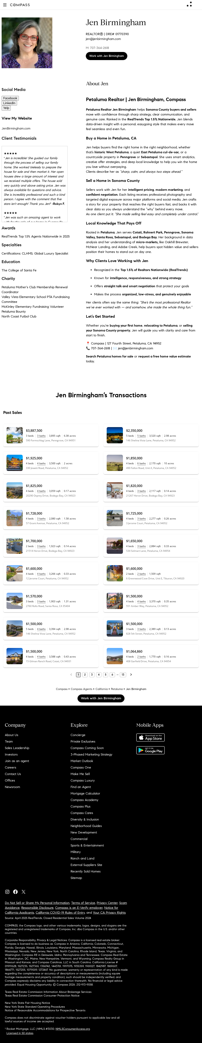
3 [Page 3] (92, 674)
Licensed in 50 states (19, 1033)
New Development (84, 832)
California (102, 689)
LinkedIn (9, 103)
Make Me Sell (80, 774)
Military (76, 852)
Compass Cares (82, 813)
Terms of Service (83, 903)
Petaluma (117, 689)
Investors (11, 754)
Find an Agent (81, 787)
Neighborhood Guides (86, 826)
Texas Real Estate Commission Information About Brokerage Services (48, 992)
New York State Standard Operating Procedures (35, 1006)
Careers (10, 767)
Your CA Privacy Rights (109, 913)
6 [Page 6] (112, 674)
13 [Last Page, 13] (123, 674)
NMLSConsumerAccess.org (73, 1029)
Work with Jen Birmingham (106, 56)
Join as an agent (17, 761)
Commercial (79, 839)
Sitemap (76, 878)
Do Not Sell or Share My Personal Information (37, 903)
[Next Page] (131, 674)
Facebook (10, 98)
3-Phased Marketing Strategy (91, 754)
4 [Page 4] (99, 674)
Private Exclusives (83, 741)
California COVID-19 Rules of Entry (60, 913)
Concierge (78, 735)
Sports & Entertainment (87, 845)
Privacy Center (107, 903)
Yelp (6, 108)
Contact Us (13, 774)
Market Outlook (82, 761)
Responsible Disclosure (37, 908)
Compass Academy (84, 800)
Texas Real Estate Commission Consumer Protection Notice (42, 995)
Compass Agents (81, 689)
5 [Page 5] (105, 674)
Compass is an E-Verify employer (79, 908)
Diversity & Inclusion (85, 819)
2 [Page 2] (85, 674)
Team (9, 741)
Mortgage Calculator (85, 793)
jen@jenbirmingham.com (103, 39)
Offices (10, 780)
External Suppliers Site (86, 865)
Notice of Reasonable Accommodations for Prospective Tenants (45, 1010)
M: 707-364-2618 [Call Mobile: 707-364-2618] (97, 48)
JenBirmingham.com (16, 128)
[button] (5, 5)
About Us (11, 735)
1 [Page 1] (78, 674)
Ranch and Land (82, 858)
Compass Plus (80, 806)
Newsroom (12, 787)
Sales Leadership (17, 748)
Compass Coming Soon (87, 748)
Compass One (81, 767)
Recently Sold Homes (86, 871)
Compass (62, 689)
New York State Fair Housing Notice (27, 1003)
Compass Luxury (83, 780)
